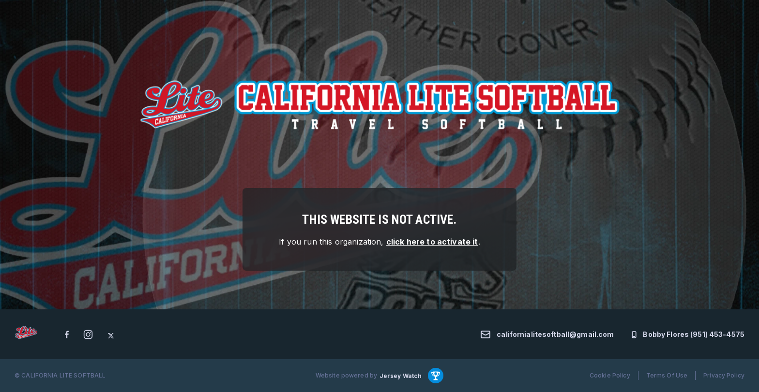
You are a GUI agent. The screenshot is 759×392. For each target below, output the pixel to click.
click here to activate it (432, 242)
